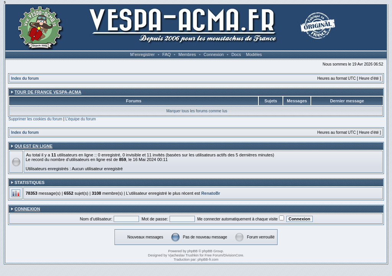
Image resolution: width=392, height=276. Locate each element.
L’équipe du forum (80, 119)
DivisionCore (233, 255)
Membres (187, 54)
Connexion (214, 54)
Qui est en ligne (33, 146)
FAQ (166, 54)
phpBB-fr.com (208, 259)
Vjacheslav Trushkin (183, 255)
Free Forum (214, 255)
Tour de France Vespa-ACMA (48, 92)
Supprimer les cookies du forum (35, 119)
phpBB (192, 251)
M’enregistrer (142, 54)
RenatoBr (210, 193)
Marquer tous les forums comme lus (197, 111)
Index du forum (25, 78)
